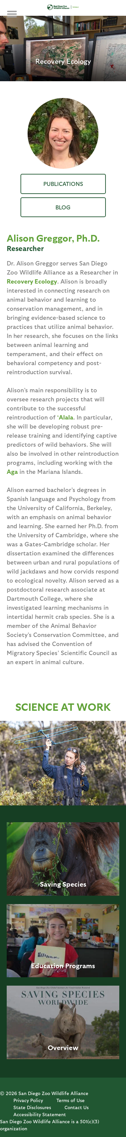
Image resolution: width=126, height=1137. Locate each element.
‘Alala (65, 417)
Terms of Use (70, 1100)
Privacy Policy (28, 1100)
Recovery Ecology (32, 281)
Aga (12, 471)
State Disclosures (32, 1107)
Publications (63, 183)
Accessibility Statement (39, 1114)
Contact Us (77, 1107)
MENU (16, 17)
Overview (63, 1047)
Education (47, 965)
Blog (63, 207)
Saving (50, 884)
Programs (80, 965)
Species (74, 884)
